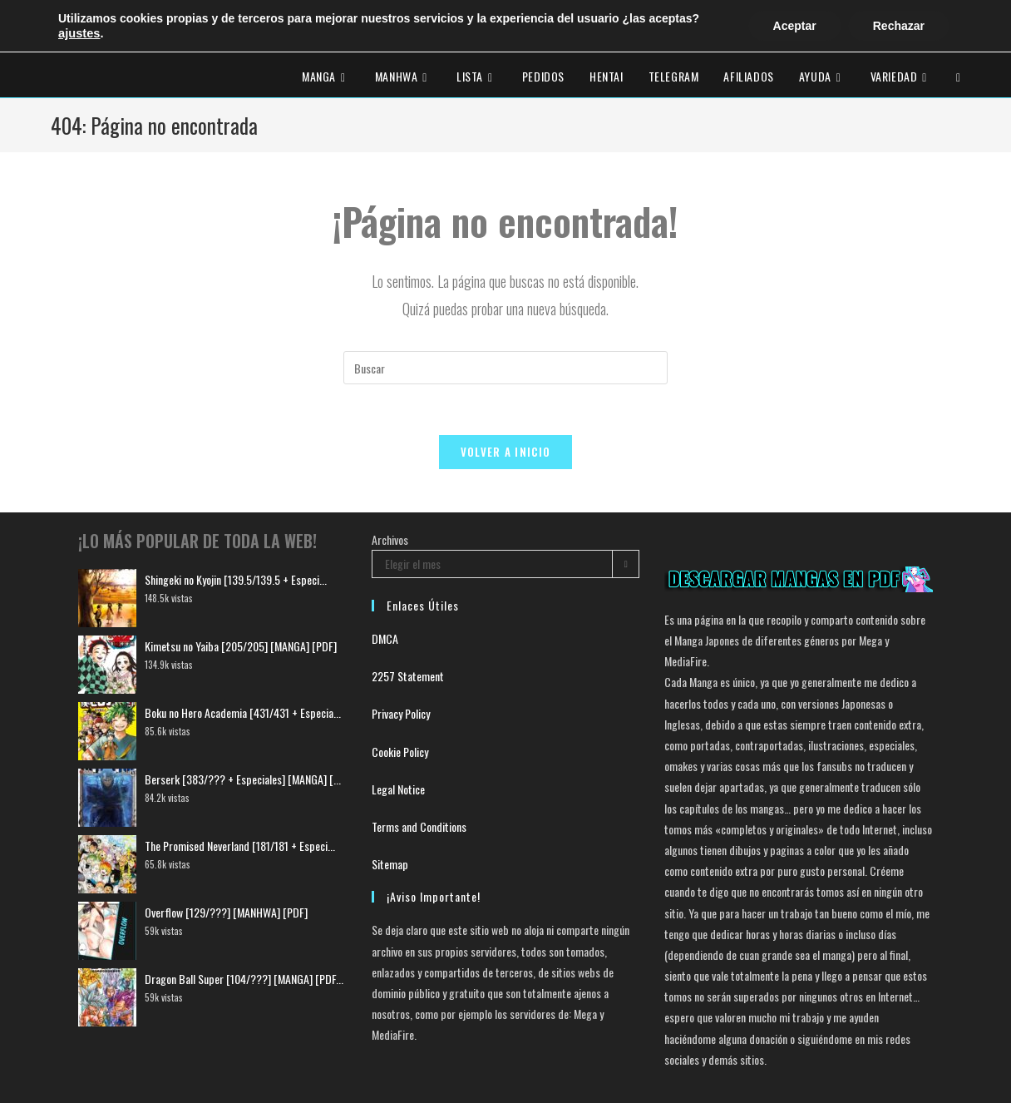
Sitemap (390, 864)
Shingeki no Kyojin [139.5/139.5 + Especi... (236, 578)
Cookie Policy (400, 750)
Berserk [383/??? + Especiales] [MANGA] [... (243, 778)
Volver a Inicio (506, 451)
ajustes (79, 33)
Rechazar (899, 25)
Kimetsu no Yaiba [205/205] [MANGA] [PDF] (241, 645)
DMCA (385, 638)
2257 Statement (408, 676)
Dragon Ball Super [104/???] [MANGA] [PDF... (244, 978)
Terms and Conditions (419, 825)
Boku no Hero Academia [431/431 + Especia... (243, 711)
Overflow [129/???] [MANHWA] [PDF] (226, 911)
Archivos (390, 538)
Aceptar (794, 25)
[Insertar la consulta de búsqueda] (505, 367)
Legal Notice (398, 788)
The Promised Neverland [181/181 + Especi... (240, 844)
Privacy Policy (401, 713)
